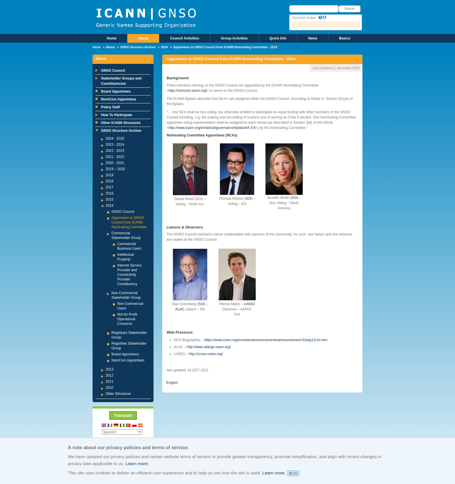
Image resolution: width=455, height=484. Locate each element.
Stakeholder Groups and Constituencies (121, 81)
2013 (109, 369)
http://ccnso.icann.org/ (206, 354)
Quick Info (278, 38)
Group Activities (234, 38)
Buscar (350, 8)
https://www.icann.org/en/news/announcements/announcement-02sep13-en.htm (265, 340)
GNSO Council (113, 71)
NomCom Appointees (118, 99)
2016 (109, 193)
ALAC (179, 309)
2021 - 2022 (115, 157)
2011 (109, 381)
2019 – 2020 (115, 169)
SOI (248, 199)
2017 (109, 187)
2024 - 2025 (115, 138)
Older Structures (118, 394)
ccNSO (249, 304)
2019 (109, 175)
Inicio (96, 47)
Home (111, 38)
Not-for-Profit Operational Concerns (127, 319)
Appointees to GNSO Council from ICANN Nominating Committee (129, 222)
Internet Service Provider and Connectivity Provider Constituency (129, 274)
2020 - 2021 (115, 163)
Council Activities (184, 38)
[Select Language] (122, 432)
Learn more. (137, 463)
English (172, 383)
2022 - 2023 (115, 151)
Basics (345, 38)
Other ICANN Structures (121, 123)
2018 (109, 181)
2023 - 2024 (115, 145)
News (312, 38)
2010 (109, 388)
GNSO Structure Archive (138, 47)
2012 (109, 375)
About (143, 38)
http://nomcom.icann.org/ (188, 91)
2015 (109, 199)
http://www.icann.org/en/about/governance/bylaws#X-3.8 (212, 128)
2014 (164, 47)
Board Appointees (116, 91)
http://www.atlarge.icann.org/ (209, 347)
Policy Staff (110, 107)
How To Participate (116, 115)
